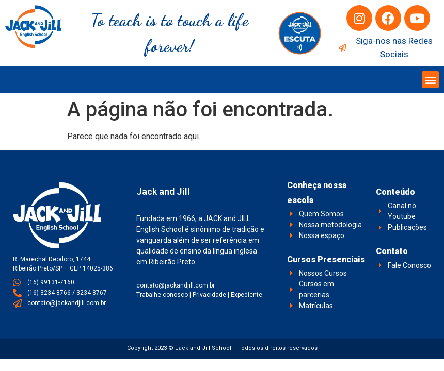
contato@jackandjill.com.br (175, 285)
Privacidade (209, 294)
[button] (430, 79)
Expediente (246, 294)
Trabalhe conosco (162, 294)
